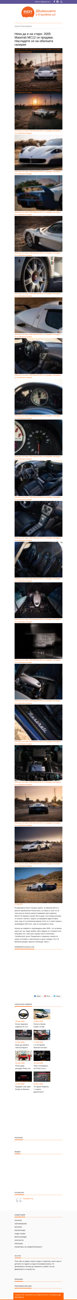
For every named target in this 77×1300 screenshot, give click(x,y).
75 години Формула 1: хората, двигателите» (41, 1089)
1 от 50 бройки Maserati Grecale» (40, 1046)
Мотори (18, 1227)
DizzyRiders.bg (28, 1199)
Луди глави (20, 1234)
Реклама (19, 1244)
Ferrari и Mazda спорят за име (39, 1025)
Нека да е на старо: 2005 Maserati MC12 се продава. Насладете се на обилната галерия (38, 68)
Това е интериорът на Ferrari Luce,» (41, 1067)
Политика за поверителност (28, 1247)
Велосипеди (21, 1237)
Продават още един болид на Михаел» (22, 1088)
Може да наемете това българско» (22, 1046)
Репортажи (20, 1230)
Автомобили (27, 26)
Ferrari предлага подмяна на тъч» (21, 1025)
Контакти (19, 1240)
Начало (17, 26)
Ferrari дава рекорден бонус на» (23, 1067)
